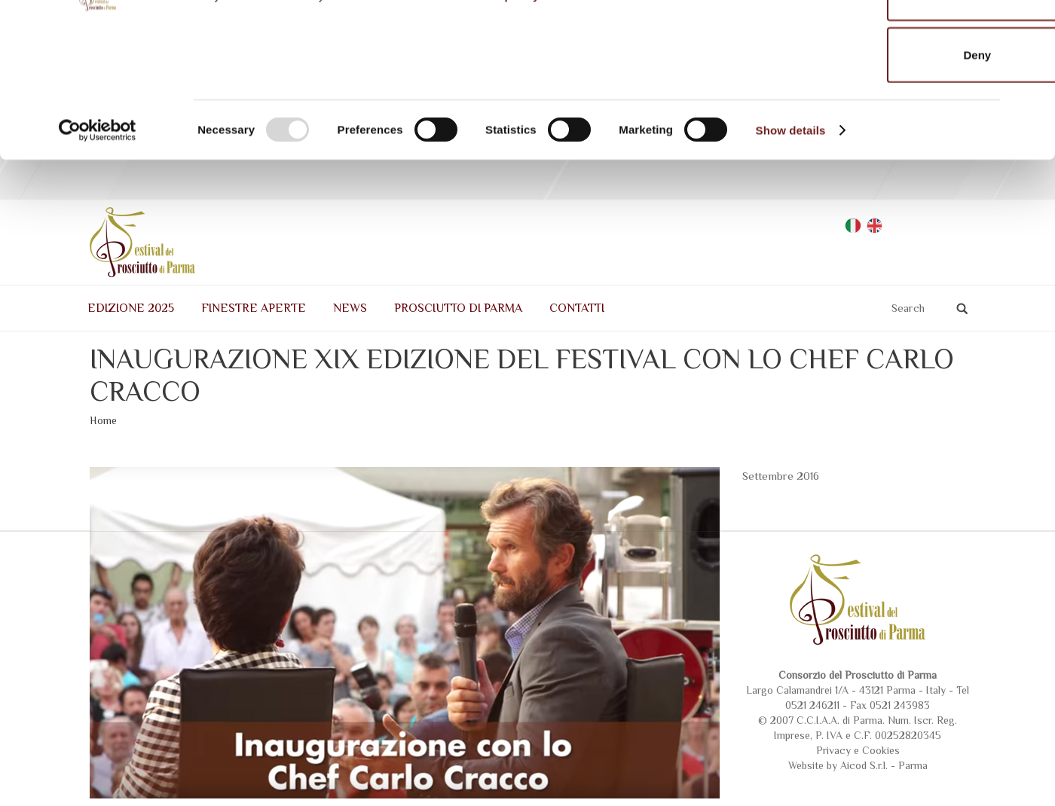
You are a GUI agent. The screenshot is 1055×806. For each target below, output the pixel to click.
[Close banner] (1031, 23)
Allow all (891, 45)
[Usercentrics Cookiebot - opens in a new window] (98, 244)
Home (103, 494)
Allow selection (890, 107)
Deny (891, 168)
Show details (791, 243)
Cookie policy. (502, 108)
